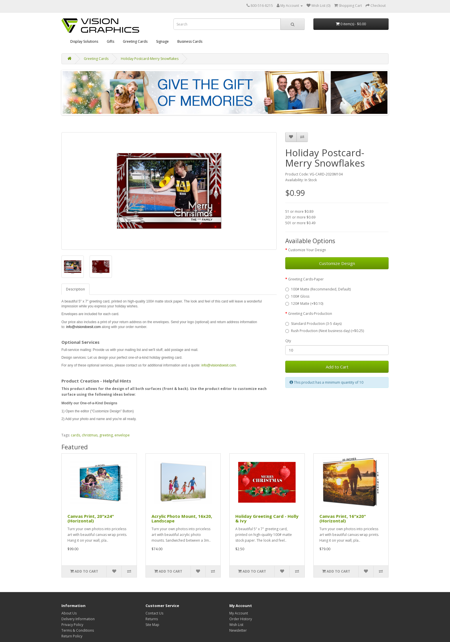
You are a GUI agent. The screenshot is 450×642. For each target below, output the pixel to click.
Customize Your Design (307, 249)
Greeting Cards (135, 41)
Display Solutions (84, 41)
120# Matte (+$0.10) (304, 303)
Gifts (110, 41)
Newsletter (238, 630)
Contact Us (154, 613)
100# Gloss (297, 296)
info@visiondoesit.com (83, 327)
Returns (152, 618)
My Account (238, 613)
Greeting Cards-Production (310, 313)
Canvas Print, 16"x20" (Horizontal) (342, 518)
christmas (90, 435)
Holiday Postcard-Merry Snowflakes (150, 58)
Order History (240, 618)
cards (75, 435)
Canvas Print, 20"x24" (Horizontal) (90, 518)
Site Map (152, 624)
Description (75, 289)
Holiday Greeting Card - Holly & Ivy (266, 518)
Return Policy (71, 636)
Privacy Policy (72, 624)
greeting (106, 435)
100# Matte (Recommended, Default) (318, 289)
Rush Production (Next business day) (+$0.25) (324, 330)
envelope (122, 435)
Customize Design (337, 263)
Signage (162, 41)
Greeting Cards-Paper (306, 279)
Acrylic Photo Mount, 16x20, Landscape (182, 518)
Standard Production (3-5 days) (313, 323)
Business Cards (189, 41)
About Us (69, 613)
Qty (288, 340)
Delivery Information (78, 618)
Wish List (236, 624)
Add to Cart (337, 367)
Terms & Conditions (77, 630)
